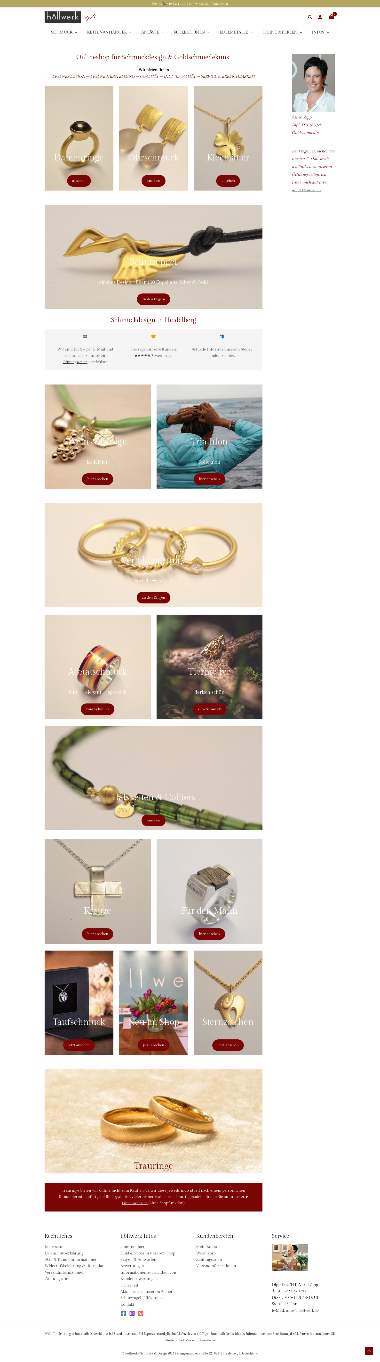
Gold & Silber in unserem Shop (147, 1253)
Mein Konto (206, 1247)
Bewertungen (132, 1266)
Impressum (54, 1247)
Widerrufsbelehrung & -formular (74, 1266)
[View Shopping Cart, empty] (331, 17)
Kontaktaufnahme (307, 190)
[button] (310, 17)
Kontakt (127, 1304)
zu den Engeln (153, 298)
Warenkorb (206, 1253)
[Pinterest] (141, 1313)
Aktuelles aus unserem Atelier (146, 1291)
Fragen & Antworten (138, 1259)
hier (230, 355)
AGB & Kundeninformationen (71, 1259)
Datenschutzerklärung (64, 1253)
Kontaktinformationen (213, 3)
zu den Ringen (153, 597)
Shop (90, 17)
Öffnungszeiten (75, 362)
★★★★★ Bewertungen (153, 355)
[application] (79, 32)
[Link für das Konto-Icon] (320, 17)
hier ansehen (97, 478)
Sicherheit (129, 1285)
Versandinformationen (65, 1272)
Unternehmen (132, 1247)
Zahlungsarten (58, 1279)
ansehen (78, 180)
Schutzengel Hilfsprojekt (142, 1298)
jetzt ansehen (78, 1044)
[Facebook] (123, 1313)
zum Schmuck (98, 708)
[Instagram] (132, 1313)
